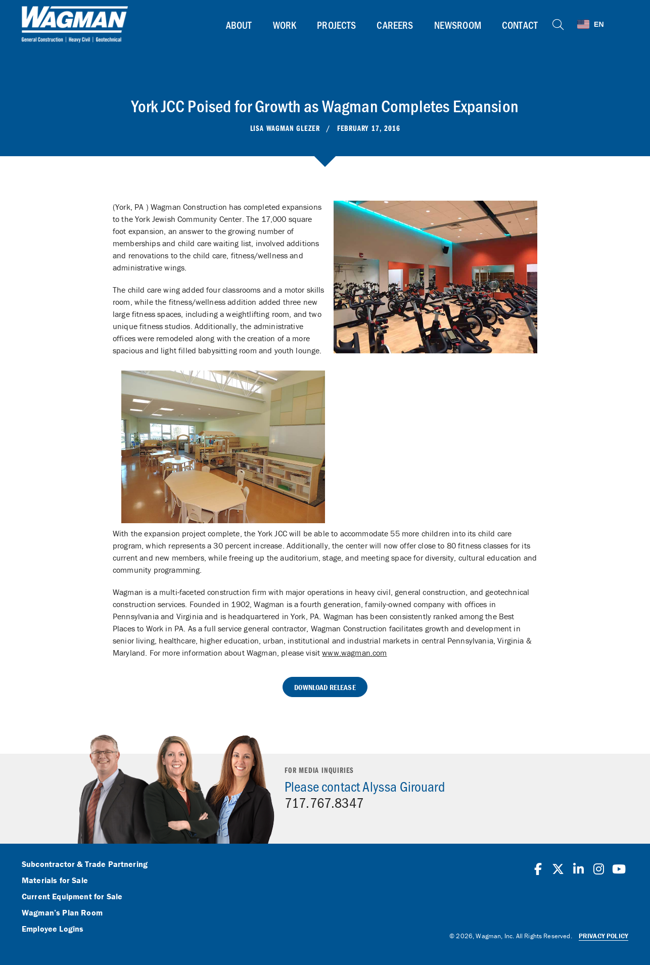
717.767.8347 (324, 802)
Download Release (325, 687)
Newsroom (457, 24)
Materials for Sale (55, 880)
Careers (395, 24)
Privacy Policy (603, 936)
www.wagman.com (354, 653)
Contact (520, 24)
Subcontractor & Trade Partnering (85, 864)
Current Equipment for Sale (72, 896)
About (239, 24)
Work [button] (285, 24)
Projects (336, 24)
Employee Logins (52, 929)
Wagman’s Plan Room (62, 912)
